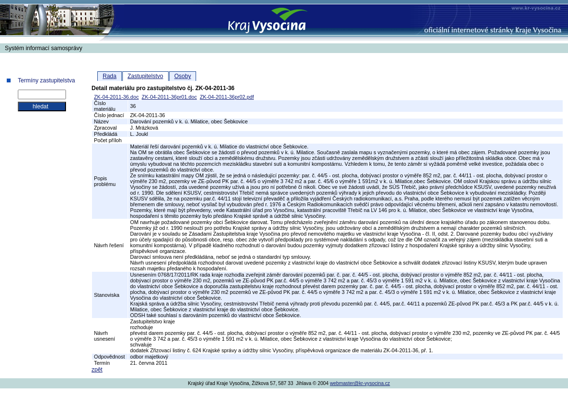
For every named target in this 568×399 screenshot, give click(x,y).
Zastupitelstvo (145, 76)
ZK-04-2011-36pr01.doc (169, 97)
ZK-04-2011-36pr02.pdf (227, 97)
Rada (110, 76)
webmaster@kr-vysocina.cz (360, 383)
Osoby (182, 76)
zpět (97, 369)
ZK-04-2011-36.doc (116, 97)
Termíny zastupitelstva (46, 80)
